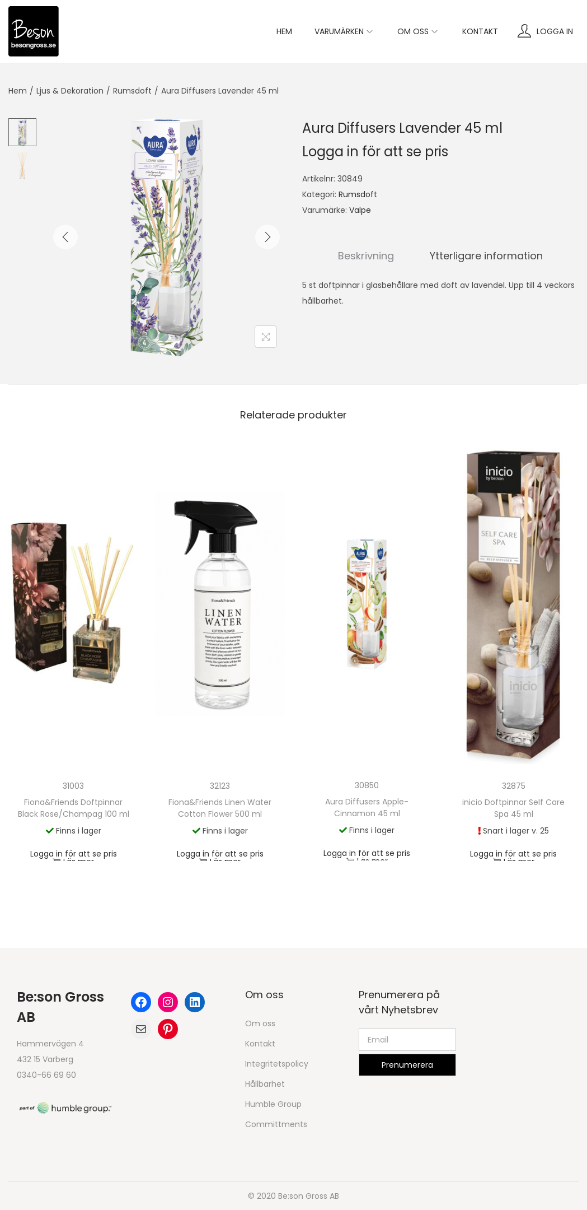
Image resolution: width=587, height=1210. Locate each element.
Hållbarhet (265, 1084)
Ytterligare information (486, 256)
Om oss (260, 1023)
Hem (17, 90)
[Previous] (65, 237)
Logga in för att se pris (375, 151)
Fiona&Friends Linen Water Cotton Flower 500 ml (219, 808)
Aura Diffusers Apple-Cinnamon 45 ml (366, 807)
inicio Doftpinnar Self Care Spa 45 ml (513, 808)
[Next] (267, 237)
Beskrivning (366, 256)
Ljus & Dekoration (70, 90)
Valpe (360, 210)
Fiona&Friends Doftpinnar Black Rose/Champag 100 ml (73, 808)
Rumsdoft (132, 90)
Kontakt (260, 1043)
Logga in (555, 31)
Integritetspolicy (276, 1063)
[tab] (366, 256)
